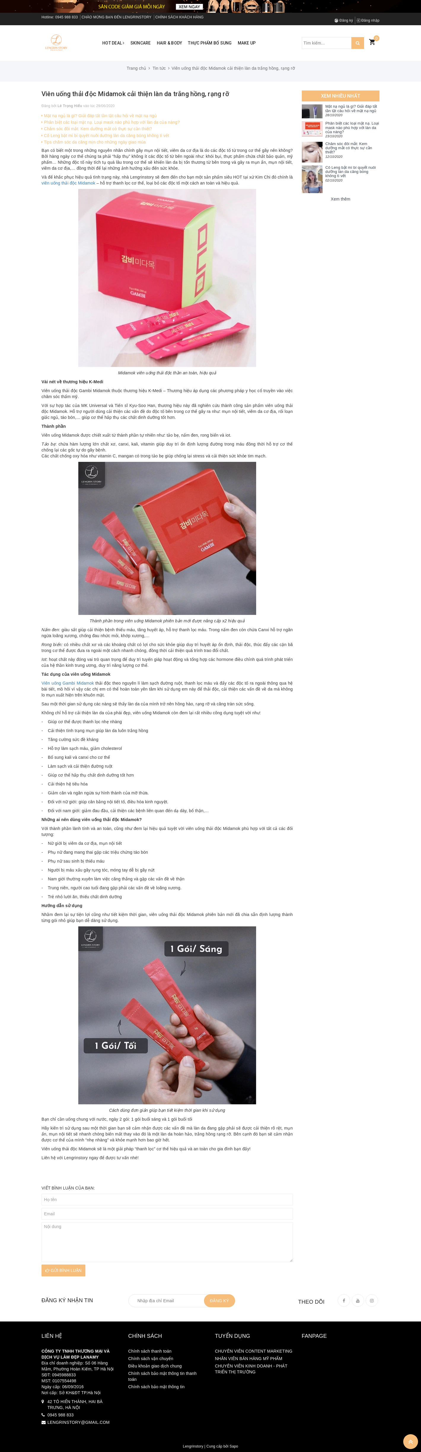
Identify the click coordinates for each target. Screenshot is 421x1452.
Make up (247, 43)
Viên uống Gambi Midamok (68, 683)
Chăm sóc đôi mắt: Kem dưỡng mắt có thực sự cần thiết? (97, 128)
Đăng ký (343, 20)
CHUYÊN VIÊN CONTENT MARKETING (253, 1351)
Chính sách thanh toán (150, 1351)
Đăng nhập (367, 20)
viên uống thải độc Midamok (68, 183)
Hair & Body (169, 43)
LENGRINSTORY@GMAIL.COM (78, 1422)
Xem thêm (340, 199)
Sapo (233, 1446)
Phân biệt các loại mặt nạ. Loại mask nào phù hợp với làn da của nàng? (111, 122)
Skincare (140, 43)
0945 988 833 (66, 17)
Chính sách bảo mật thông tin (156, 1386)
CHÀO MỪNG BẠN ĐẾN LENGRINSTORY (117, 17)
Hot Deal (113, 43)
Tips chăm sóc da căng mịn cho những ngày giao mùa (94, 142)
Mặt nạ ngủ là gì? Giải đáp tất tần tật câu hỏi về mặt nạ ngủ (99, 115)
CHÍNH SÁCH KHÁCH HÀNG (179, 17)
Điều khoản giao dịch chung (155, 1366)
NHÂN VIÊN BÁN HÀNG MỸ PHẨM (248, 1358)
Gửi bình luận (63, 1270)
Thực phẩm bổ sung (210, 43)
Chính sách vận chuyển (150, 1358)
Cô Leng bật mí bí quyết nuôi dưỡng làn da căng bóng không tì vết (105, 135)
